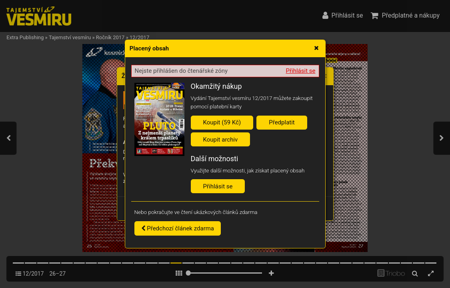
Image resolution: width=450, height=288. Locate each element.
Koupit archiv (220, 139)
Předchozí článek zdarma (177, 228)
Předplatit (282, 122)
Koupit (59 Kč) (222, 122)
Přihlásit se (301, 70)
